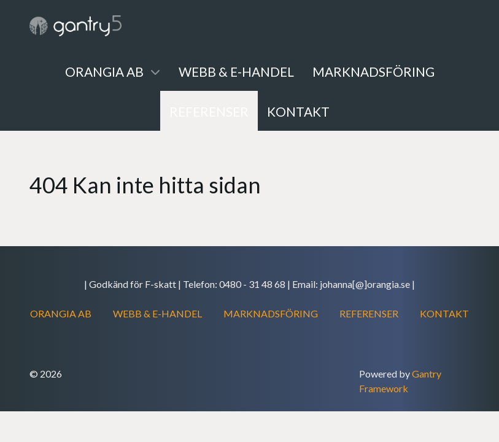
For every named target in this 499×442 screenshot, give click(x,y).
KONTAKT (444, 313)
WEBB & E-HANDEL (157, 313)
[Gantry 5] (75, 25)
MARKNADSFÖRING (270, 313)
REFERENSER (368, 313)
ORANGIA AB (60, 313)
